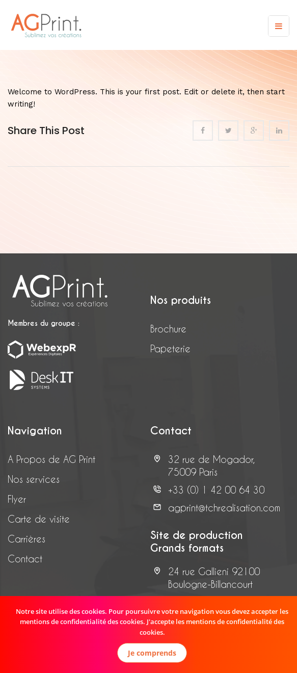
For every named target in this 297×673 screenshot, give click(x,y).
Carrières (26, 538)
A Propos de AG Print (51, 459)
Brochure (168, 328)
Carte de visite (39, 518)
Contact (25, 558)
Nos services (34, 479)
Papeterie (170, 348)
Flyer (17, 499)
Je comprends (152, 653)
